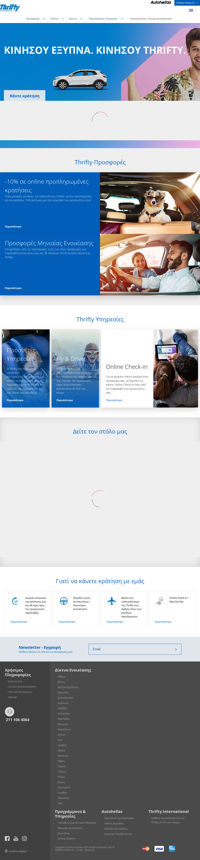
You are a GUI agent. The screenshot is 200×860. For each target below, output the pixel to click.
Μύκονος (63, 755)
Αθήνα (61, 676)
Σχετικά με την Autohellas (119, 818)
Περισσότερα (13, 226)
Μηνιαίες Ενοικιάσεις (70, 828)
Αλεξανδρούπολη (68, 687)
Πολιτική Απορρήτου (20, 692)
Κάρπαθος (64, 719)
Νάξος (61, 761)
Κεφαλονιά (64, 729)
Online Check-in (67, 838)
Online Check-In (185, 2)
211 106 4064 (17, 719)
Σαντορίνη (64, 787)
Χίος (60, 803)
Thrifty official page (15, 838)
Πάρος (61, 766)
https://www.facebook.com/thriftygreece (7, 838)
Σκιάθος (62, 792)
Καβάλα (62, 708)
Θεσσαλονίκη (65, 697)
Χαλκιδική (63, 798)
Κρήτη (61, 734)
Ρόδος (61, 777)
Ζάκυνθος (63, 692)
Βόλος (61, 682)
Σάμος (61, 782)
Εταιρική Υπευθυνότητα (118, 834)
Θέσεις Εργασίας (114, 823)
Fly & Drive (64, 833)
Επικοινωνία (15, 681)
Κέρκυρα (63, 724)
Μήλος (62, 750)
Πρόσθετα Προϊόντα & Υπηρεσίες (77, 822)
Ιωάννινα (63, 703)
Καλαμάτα (64, 713)
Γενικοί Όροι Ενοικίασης (22, 686)
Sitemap (12, 697)
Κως (60, 740)
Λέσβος (62, 745)
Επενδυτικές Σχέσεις (116, 828)
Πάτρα (61, 771)
